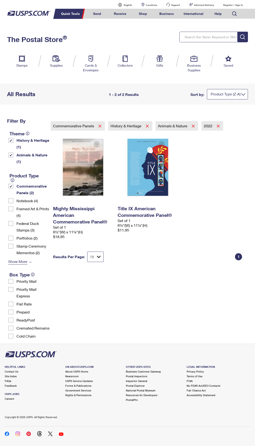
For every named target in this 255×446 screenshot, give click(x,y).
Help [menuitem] (218, 14)
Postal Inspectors (136, 376)
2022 (208, 126)
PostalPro (132, 399)
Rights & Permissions (78, 395)
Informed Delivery (204, 5)
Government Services (78, 390)
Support (175, 5)
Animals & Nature (173, 126)
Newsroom (72, 376)
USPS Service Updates (79, 380)
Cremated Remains (32, 328)
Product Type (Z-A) (226, 94)
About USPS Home (76, 371)
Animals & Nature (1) (31, 158)
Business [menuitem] (166, 14)
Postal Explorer (135, 385)
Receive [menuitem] (120, 14)
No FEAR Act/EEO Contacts (203, 385)
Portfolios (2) (26, 238)
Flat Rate (24, 304)
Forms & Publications (78, 385)
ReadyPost (25, 320)
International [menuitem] (193, 14)
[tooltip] (27, 133)
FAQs (8, 380)
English (123, 5)
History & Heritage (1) (32, 143)
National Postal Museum (141, 390)
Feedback (11, 385)
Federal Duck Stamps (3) (27, 226)
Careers (9, 398)
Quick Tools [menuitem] (70, 14)
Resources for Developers (141, 395)
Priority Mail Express (26, 292)
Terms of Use (194, 376)
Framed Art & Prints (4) (32, 212)
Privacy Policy (195, 371)
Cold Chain (26, 336)
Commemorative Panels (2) (31, 189)
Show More (17, 261)
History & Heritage (126, 126)
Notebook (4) (27, 200)
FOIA (190, 380)
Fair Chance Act (196, 390)
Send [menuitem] (97, 14)
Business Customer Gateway (143, 371)
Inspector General (136, 380)
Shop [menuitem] (143, 14)
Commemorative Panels (74, 126)
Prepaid (22, 312)
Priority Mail (26, 281)
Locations (151, 5)
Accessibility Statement (201, 395)
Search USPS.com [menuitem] (234, 14)
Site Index (11, 376)
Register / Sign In (233, 5)
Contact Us (11, 371)
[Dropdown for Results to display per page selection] (95, 257)
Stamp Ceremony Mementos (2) (31, 249)
